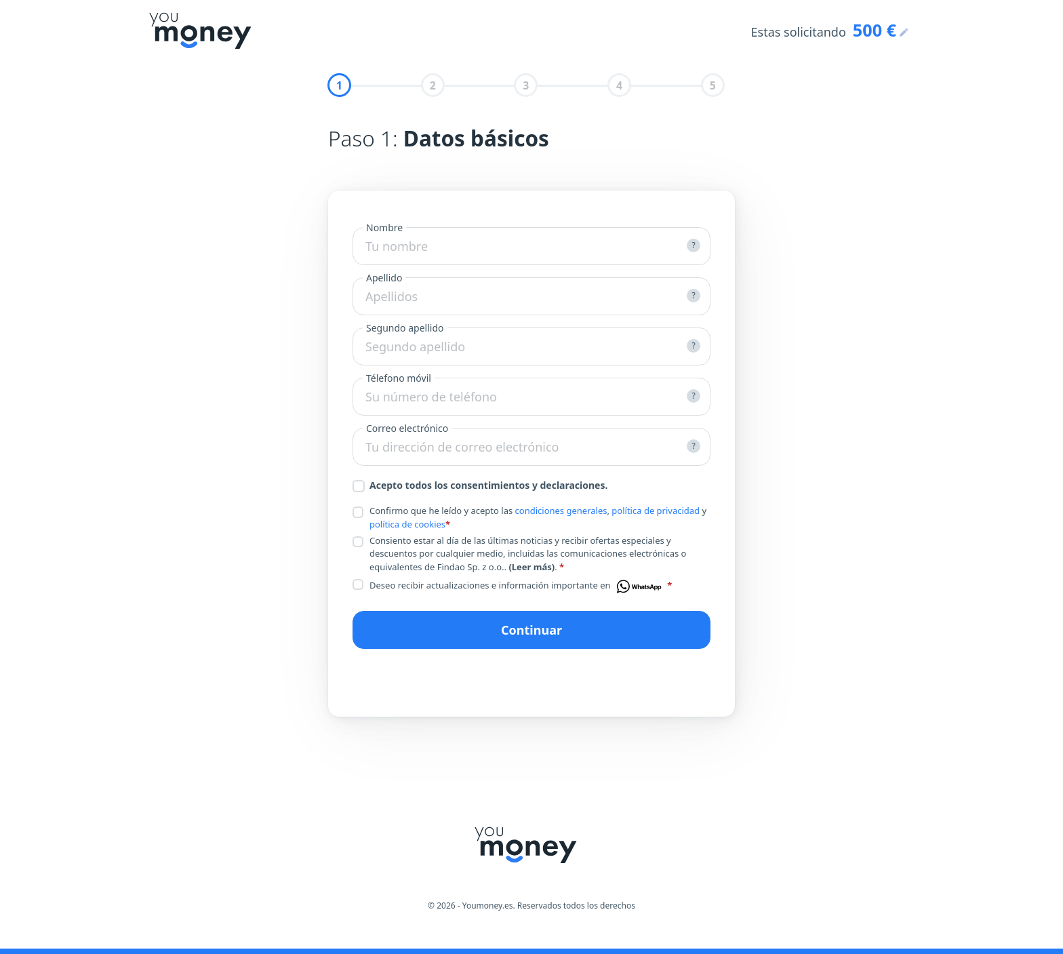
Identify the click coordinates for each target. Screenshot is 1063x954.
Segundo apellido (405, 327)
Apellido (384, 277)
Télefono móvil (398, 378)
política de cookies (407, 524)
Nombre (384, 227)
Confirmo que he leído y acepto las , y (529, 517)
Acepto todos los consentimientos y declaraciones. (480, 485)
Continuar (531, 630)
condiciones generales (561, 510)
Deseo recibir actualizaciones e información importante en (512, 586)
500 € (874, 29)
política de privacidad (655, 510)
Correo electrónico (407, 428)
